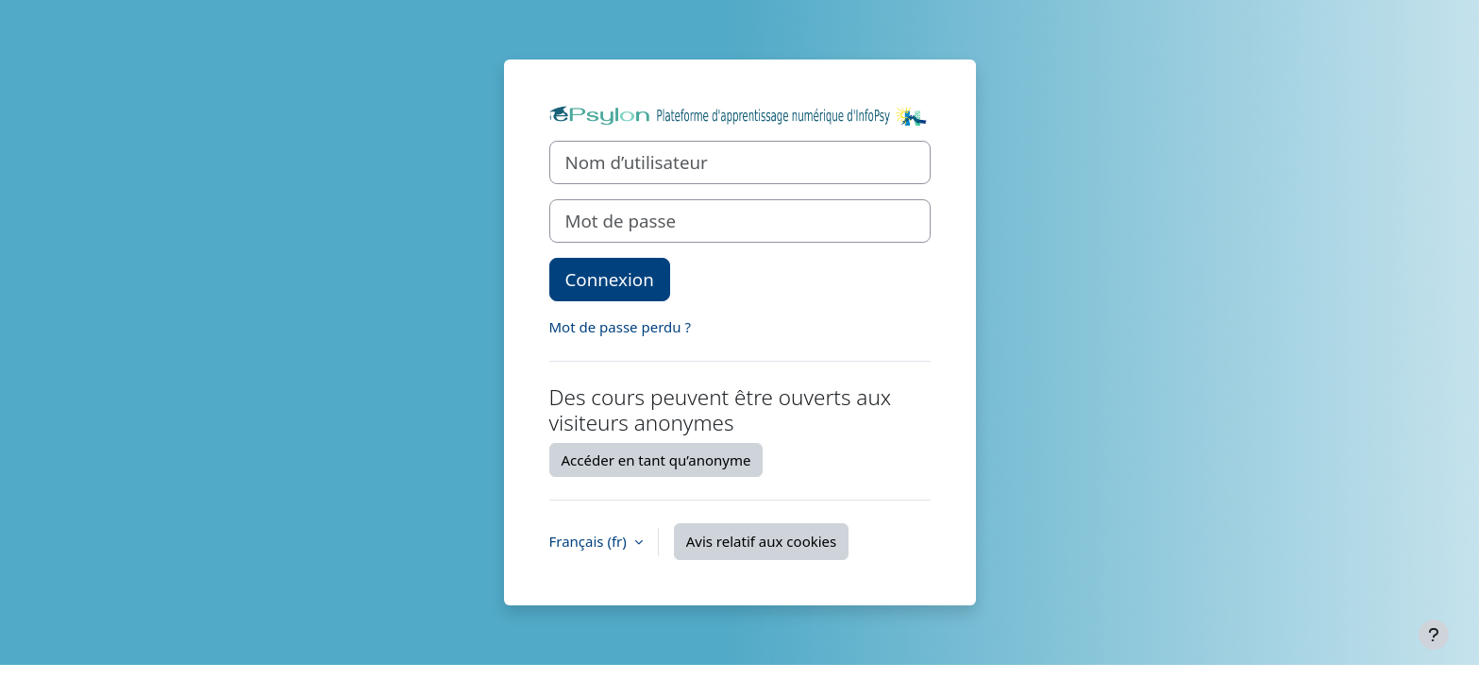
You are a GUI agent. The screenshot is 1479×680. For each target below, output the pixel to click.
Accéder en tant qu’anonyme (656, 459)
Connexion (609, 279)
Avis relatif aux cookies (761, 541)
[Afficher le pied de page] (1434, 635)
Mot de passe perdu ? (620, 326)
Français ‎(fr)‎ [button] (589, 541)
